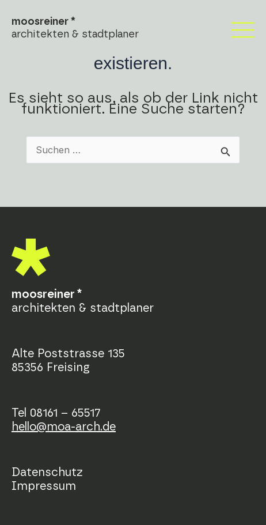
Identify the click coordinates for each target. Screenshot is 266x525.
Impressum (44, 486)
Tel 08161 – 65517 (56, 413)
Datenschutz (47, 472)
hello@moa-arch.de (64, 427)
